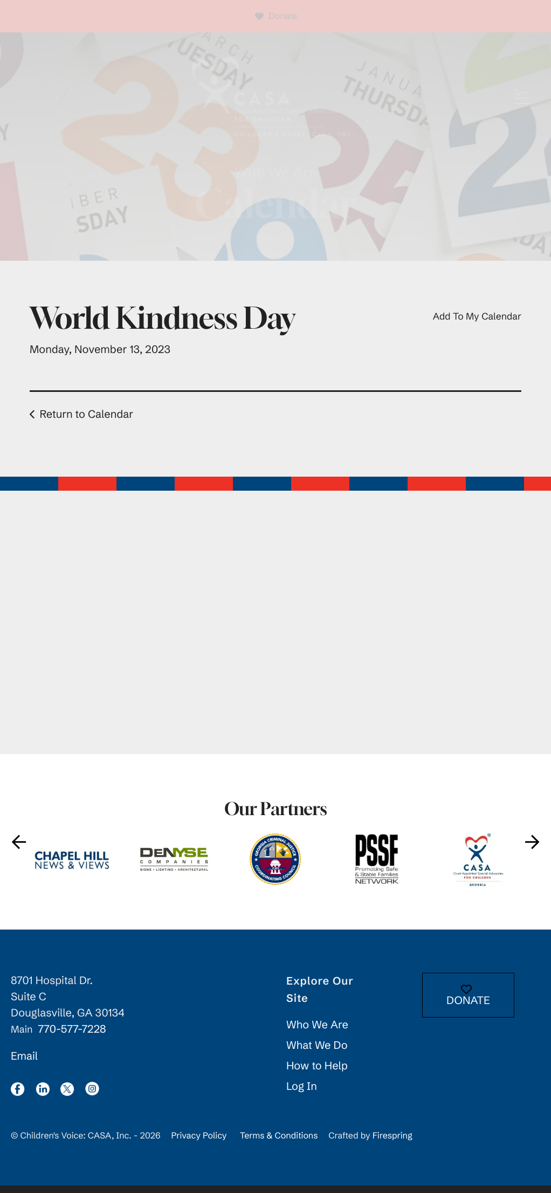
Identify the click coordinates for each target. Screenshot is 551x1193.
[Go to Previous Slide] (19, 850)
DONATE (468, 1003)
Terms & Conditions (279, 1143)
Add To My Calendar (477, 324)
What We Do (317, 1053)
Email (24, 1063)
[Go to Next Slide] (532, 850)
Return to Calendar (86, 422)
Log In (301, 1094)
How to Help (317, 1073)
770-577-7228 (72, 1036)
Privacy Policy (198, 1143)
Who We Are (317, 1032)
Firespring (392, 1143)
